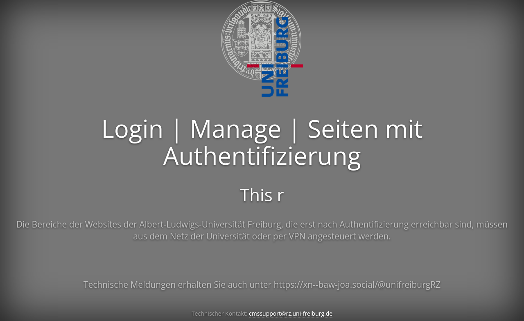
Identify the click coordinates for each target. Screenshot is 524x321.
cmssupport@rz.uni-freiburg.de (290, 313)
